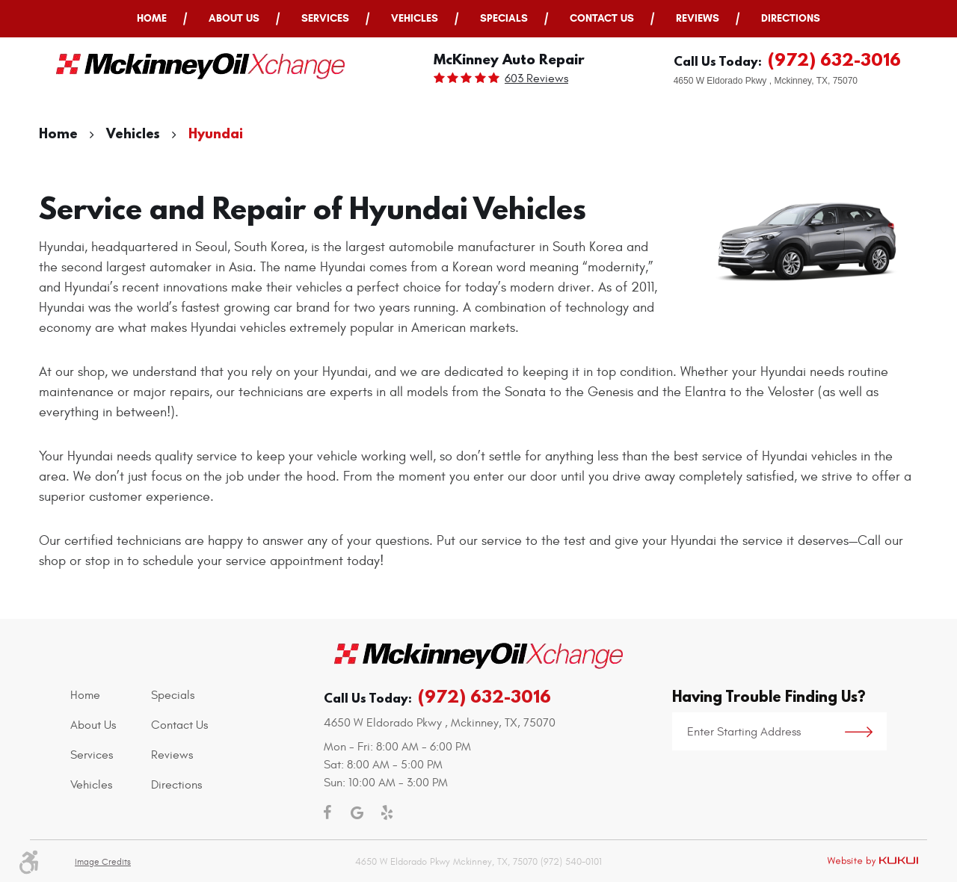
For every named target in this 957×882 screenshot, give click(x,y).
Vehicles (414, 18)
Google (357, 812)
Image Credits (103, 862)
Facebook (327, 812)
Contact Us (602, 18)
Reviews (697, 18)
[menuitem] (152, 18)
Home (152, 18)
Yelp (386, 812)
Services (325, 18)
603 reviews (536, 78)
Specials (504, 18)
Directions (790, 18)
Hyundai (215, 133)
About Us (234, 18)
